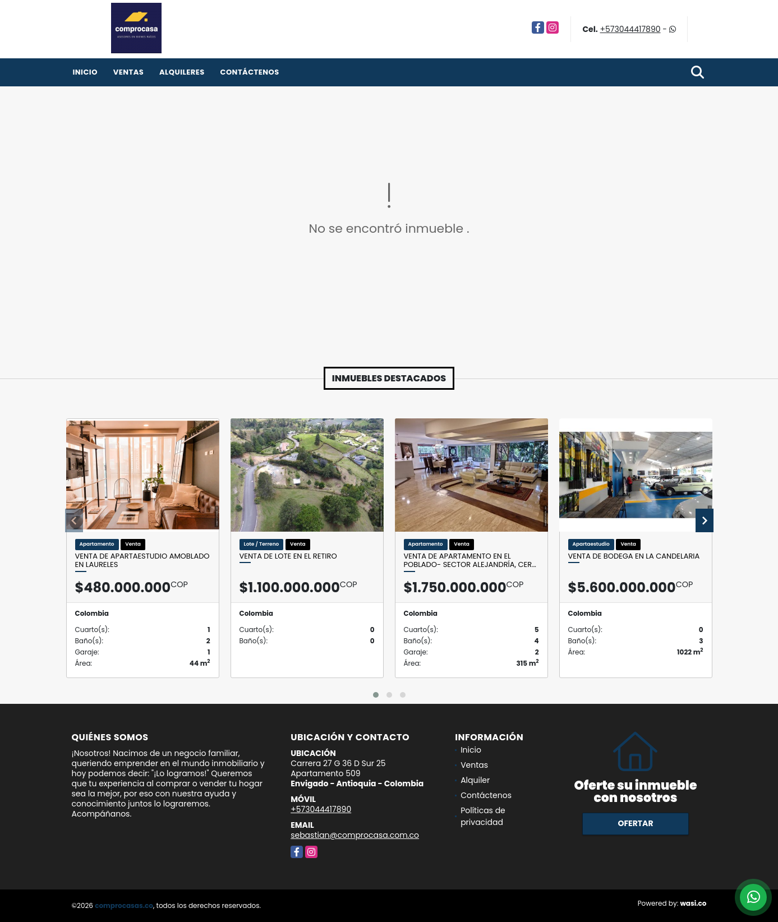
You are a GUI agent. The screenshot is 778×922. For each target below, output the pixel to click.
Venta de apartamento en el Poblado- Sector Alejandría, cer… (470, 560)
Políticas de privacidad (483, 816)
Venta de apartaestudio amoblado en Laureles (142, 560)
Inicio (85, 72)
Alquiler (475, 780)
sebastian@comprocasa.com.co (355, 835)
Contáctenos (249, 72)
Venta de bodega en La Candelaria (634, 556)
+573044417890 (630, 29)
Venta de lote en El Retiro (288, 556)
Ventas (128, 72)
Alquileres (182, 72)
